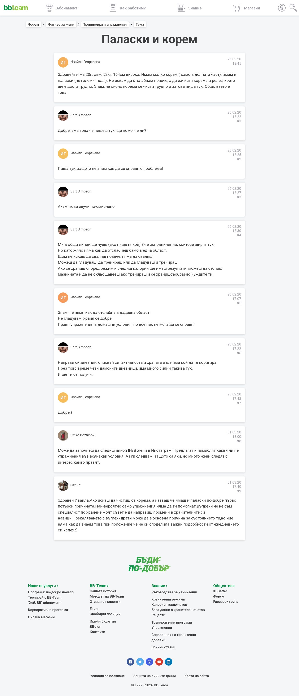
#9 (239, 491)
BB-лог (95, 627)
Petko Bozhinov (82, 435)
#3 (239, 197)
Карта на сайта (197, 676)
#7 (239, 403)
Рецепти (158, 615)
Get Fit (75, 485)
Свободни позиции (105, 614)
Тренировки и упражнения (105, 24)
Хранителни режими (168, 599)
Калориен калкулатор (169, 605)
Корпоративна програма (48, 610)
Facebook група (225, 602)
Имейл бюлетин (103, 621)
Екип (94, 609)
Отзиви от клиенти (105, 602)
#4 (239, 235)
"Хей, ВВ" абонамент (44, 603)
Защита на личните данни (154, 676)
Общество (223, 585)
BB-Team (98, 585)
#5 (239, 303)
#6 (239, 353)
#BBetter (220, 591)
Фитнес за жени (61, 24)
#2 (239, 159)
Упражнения (162, 628)
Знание (158, 585)
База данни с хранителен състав (178, 610)
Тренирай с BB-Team (44, 597)
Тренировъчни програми (172, 622)
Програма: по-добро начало (51, 592)
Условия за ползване (107, 676)
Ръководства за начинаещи (174, 592)
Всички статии (163, 647)
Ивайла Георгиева (85, 62)
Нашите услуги (42, 585)
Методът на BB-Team (107, 596)
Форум (33, 24)
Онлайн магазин (41, 617)
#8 (239, 441)
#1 (239, 121)
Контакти (97, 632)
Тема (140, 24)
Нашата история (103, 591)
